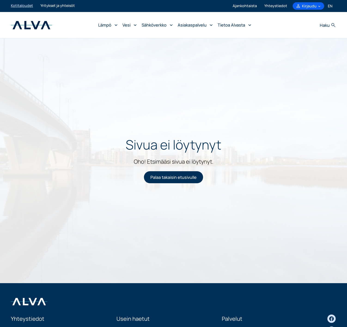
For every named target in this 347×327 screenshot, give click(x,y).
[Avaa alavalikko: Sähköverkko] (156, 25)
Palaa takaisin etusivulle (173, 177)
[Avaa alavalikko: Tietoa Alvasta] (233, 25)
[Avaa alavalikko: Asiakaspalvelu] (194, 25)
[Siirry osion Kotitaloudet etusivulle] (31, 24)
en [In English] (330, 6)
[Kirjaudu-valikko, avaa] (308, 6)
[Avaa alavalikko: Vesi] (128, 25)
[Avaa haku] (328, 25)
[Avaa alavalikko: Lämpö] (106, 25)
